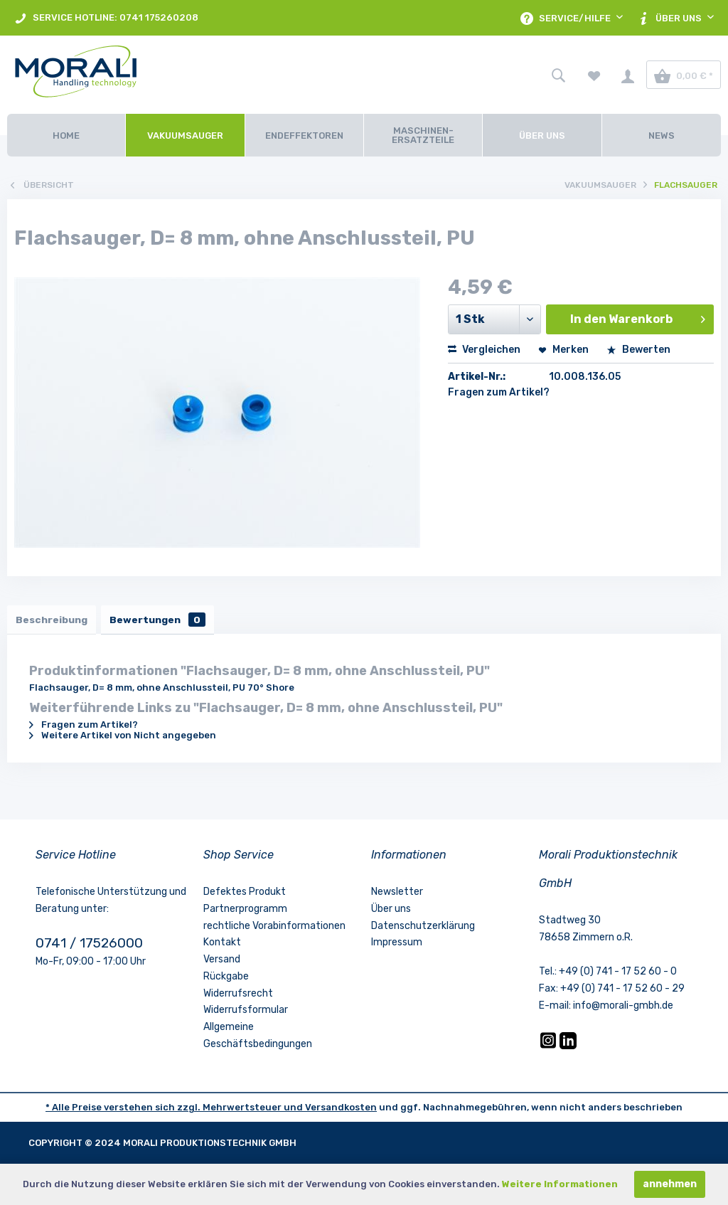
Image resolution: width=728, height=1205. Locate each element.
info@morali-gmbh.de (623, 1008)
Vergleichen (484, 350)
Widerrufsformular (245, 1013)
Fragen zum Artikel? (499, 392)
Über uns (391, 912)
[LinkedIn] (568, 1049)
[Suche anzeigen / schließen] (558, 74)
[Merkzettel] (594, 74)
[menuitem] (106, 18)
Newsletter (397, 894)
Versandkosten (341, 1110)
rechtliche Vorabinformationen (274, 929)
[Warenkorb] (683, 74)
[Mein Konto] (628, 74)
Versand (221, 962)
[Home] (66, 135)
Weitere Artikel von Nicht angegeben (122, 738)
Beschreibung (54, 621)
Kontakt (222, 945)
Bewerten (638, 350)
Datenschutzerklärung (423, 929)
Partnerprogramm (245, 912)
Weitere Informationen (560, 1184)
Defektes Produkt (244, 894)
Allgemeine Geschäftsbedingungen (257, 1038)
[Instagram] (549, 1049)
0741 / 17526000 (89, 946)
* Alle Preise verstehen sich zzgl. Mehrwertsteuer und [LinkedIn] (175, 1110)
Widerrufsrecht (238, 996)
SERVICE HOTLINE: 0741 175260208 (106, 18)
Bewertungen (165, 620)
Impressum (396, 945)
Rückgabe (226, 979)
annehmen (670, 1184)
